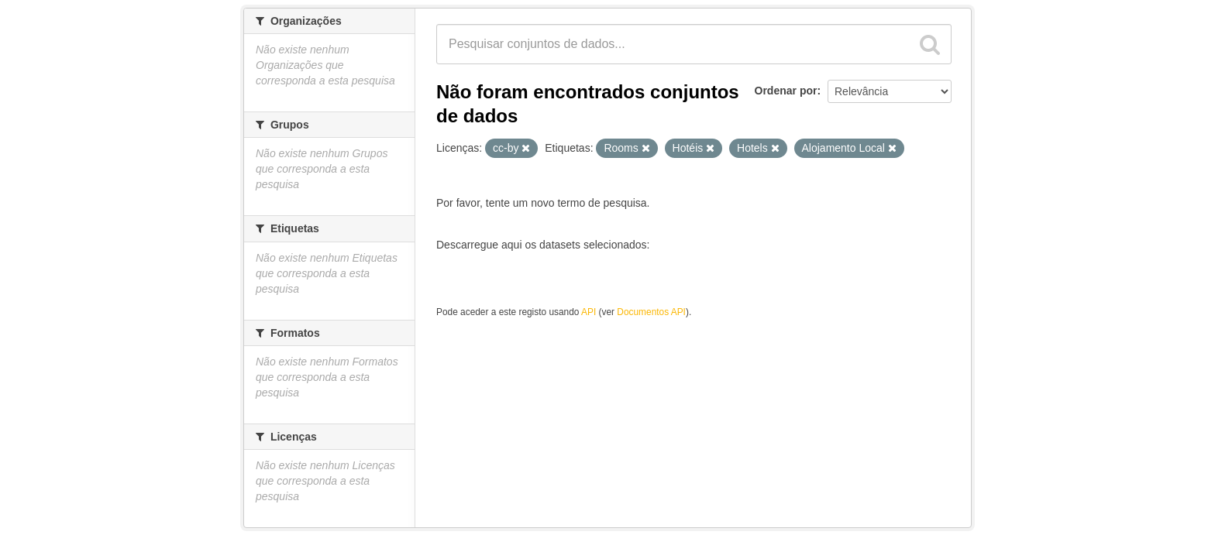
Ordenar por (786, 90)
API (588, 312)
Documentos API (651, 312)
